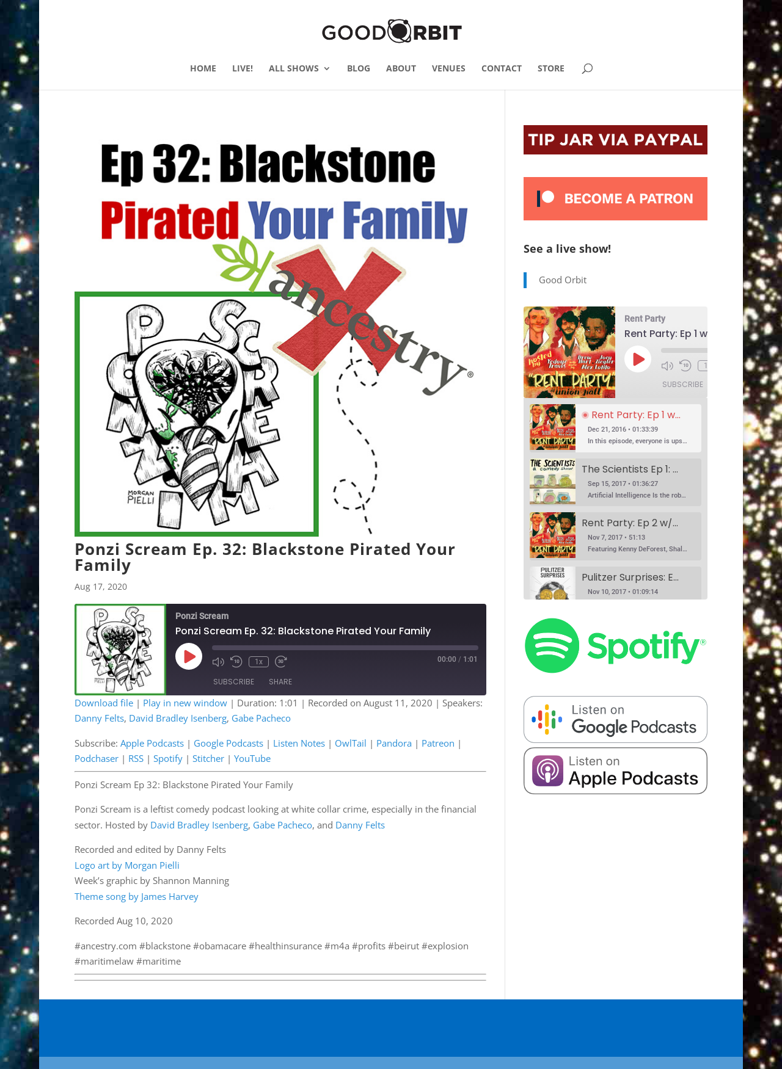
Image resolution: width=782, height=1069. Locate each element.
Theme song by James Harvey (137, 896)
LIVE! (242, 69)
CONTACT (501, 69)
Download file (104, 703)
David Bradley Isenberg (178, 718)
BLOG (358, 69)
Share (280, 681)
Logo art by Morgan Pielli (127, 865)
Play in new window (185, 703)
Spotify (168, 758)
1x (259, 662)
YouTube (252, 758)
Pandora (394, 743)
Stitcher (208, 758)
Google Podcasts (228, 743)
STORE (551, 69)
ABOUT (401, 69)
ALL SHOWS (294, 69)
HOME (203, 69)
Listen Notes (299, 743)
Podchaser (97, 758)
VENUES (449, 69)
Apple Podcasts (152, 743)
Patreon (438, 743)
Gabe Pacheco (261, 718)
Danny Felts (99, 718)
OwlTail (351, 743)
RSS (136, 758)
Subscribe (233, 681)
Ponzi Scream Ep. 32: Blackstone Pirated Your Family (265, 557)
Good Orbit (562, 280)
